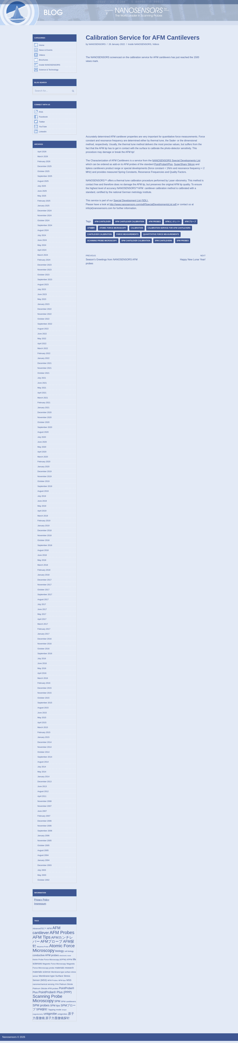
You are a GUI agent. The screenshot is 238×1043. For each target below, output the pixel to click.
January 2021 (43, 408)
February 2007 (43, 818)
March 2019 (42, 517)
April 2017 (41, 620)
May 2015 (41, 719)
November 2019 (44, 477)
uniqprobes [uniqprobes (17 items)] (62, 1016)
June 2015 (42, 714)
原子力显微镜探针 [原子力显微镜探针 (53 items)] (57, 1020)
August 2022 (43, 329)
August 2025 (43, 181)
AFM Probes (155, 222)
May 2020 (41, 448)
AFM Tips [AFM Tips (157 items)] (42, 939)
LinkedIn (42, 132)
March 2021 (42, 398)
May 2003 (41, 877)
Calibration (137, 228)
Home (41, 45)
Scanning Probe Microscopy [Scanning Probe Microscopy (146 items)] (47, 1000)
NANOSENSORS (97, 44)
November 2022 (44, 314)
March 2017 (42, 625)
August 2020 (43, 433)
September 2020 (44, 428)
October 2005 (43, 847)
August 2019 (43, 492)
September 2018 (44, 546)
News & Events (45, 50)
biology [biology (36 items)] (59, 953)
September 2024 (44, 226)
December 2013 (44, 783)
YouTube (43, 127)
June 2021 (42, 383)
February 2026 (43, 161)
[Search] (54, 91)
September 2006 (44, 832)
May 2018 (41, 561)
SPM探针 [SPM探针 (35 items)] (42, 1011)
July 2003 (41, 872)
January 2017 (43, 635)
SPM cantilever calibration (135, 241)
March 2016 (42, 679)
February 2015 (43, 734)
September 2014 (44, 758)
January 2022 (43, 359)
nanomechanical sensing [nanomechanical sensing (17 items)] (43, 986)
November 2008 (44, 803)
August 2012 (43, 793)
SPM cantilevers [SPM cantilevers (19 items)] (68, 1004)
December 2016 (44, 640)
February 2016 (43, 684)
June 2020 (42, 443)
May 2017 (41, 615)
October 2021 (43, 374)
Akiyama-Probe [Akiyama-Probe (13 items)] (42, 948)
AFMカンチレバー (172, 222)
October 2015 (43, 699)
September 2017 (44, 596)
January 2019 (43, 527)
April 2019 (41, 512)
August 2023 (43, 285)
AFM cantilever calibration (129, 222)
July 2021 (41, 378)
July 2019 (41, 497)
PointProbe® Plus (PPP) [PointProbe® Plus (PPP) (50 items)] (55, 994)
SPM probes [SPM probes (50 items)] (41, 1007)
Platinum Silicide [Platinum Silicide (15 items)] (66, 986)
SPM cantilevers (163, 241)
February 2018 (43, 571)
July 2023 (41, 290)
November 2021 (44, 369)
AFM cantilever (103, 222)
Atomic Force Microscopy (112, 228)
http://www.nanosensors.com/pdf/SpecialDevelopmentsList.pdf (143, 204)
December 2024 (44, 211)
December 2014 (44, 744)
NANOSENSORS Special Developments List (177, 160)
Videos (42, 55)
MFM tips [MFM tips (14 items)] (62, 982)
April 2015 (41, 724)
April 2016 (41, 675)
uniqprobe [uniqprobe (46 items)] (50, 1016)
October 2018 (43, 541)
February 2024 (43, 260)
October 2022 (43, 319)
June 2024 (42, 240)
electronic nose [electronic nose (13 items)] (65, 957)
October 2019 (43, 482)
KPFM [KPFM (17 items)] (69, 962)
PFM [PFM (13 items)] (57, 986)
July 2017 (41, 606)
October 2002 (43, 882)
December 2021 (44, 364)
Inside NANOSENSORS (49, 65)
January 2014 (43, 778)
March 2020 (42, 457)
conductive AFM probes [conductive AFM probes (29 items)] (46, 957)
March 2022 (42, 349)
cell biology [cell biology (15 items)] (69, 953)
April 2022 (41, 344)
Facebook (43, 117)
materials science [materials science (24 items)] (42, 974)
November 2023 (44, 270)
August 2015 (43, 709)
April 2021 (41, 393)
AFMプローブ (190, 222)
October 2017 (43, 591)
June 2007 (42, 813)
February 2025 (43, 201)
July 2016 (41, 660)
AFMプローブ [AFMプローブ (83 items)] (51, 944)
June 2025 (42, 191)
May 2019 (41, 507)
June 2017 (42, 610)
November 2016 (44, 645)
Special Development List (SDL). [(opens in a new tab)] (131, 200)
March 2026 (42, 157)
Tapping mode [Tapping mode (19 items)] (54, 1012)
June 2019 (42, 502)
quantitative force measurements (161, 235)
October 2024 (43, 221)
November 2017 (44, 586)
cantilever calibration (99, 235)
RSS (41, 112)
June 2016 (42, 665)
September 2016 (44, 655)
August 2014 (43, 763)
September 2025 (44, 176)
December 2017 (44, 581)
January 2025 (43, 206)
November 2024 (44, 216)
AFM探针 (91, 228)
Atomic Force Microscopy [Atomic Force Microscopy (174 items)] (54, 950)
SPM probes (183, 241)
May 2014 (41, 773)
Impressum (40, 905)
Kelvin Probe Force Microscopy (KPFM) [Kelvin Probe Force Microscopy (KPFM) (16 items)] (49, 962)
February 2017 (43, 630)
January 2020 (43, 467)
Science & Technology (48, 70)
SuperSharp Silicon (184, 164)
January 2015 (43, 739)
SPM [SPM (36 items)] (57, 1003)
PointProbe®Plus (164, 164)
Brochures (43, 60)
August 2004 (43, 857)
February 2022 (43, 354)
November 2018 (44, 536)
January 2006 (43, 837)
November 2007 (44, 808)
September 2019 (44, 487)
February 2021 (43, 403)
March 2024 (42, 255)
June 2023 (42, 295)
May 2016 (41, 670)
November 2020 (44, 418)
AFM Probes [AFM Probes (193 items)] (62, 934)
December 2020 (44, 413)
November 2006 (44, 827)
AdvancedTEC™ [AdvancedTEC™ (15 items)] (39, 930)
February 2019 (43, 522)
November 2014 (44, 749)
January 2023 (43, 304)
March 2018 (42, 566)
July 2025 (41, 186)
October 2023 (43, 275)
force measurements (127, 235)
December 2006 (44, 823)
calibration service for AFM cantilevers (169, 228)
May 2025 (41, 196)
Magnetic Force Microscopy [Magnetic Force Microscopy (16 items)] (54, 966)
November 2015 (44, 694)
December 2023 (44, 265)
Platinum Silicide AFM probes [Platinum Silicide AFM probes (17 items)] (45, 990)
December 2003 (44, 867)
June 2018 (42, 556)
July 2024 (41, 235)
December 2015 (44, 689)
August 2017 (43, 601)
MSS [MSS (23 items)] (68, 982)
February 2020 (43, 462)
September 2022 (44, 324)
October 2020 (43, 423)
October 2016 (43, 650)
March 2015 (42, 729)
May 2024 (41, 245)
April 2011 (41, 798)
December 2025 (44, 166)
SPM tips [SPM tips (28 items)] (55, 1007)
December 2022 (44, 309)
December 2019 (44, 472)
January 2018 (43, 576)
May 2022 (41, 339)
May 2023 (41, 300)
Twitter (42, 122)
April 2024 (41, 250)
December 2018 (44, 532)
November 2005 (44, 842)
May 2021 (41, 388)
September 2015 (44, 704)
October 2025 (43, 171)
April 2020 (41, 452)
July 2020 (41, 438)
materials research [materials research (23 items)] (64, 970)
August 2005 (43, 852)
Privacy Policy (41, 901)
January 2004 (43, 862)
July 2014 (41, 768)
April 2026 (41, 152)
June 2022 (42, 334)
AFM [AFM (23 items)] (49, 930)
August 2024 (43, 230)
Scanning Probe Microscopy (102, 241)
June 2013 (42, 788)
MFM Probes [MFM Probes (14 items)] (53, 982)
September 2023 (44, 280)
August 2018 (43, 551)
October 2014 (43, 753)
